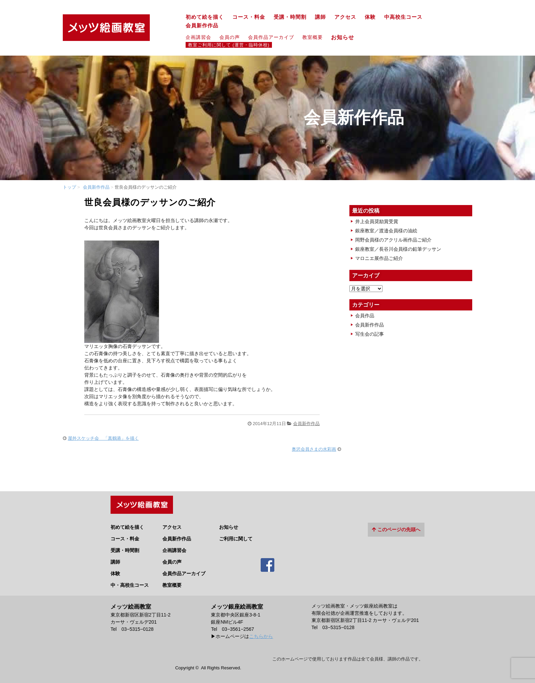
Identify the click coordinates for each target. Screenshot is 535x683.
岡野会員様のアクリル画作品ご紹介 (393, 240)
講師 (320, 17)
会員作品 (364, 315)
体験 (370, 17)
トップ (69, 187)
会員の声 (229, 37)
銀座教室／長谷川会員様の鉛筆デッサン (398, 249)
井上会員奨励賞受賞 (376, 221)
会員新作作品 (202, 25)
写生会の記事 (369, 334)
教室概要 (312, 37)
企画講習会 (198, 37)
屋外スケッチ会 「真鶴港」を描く (103, 438)
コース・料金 (248, 17)
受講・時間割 (290, 17)
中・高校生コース (130, 582)
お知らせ (345, 37)
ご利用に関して (235, 536)
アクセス (345, 17)
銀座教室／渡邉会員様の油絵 (386, 230)
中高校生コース (403, 17)
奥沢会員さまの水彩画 (314, 449)
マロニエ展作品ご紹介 (379, 258)
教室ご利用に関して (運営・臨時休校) (229, 45)
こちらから (261, 633)
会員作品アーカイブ (271, 37)
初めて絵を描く (205, 17)
